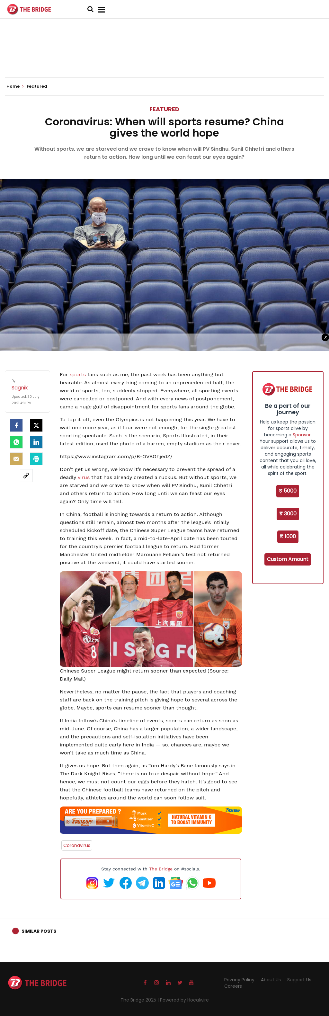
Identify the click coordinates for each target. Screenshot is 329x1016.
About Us (271, 979)
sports (78, 374)
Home (15, 86)
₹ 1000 (288, 536)
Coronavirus (76, 845)
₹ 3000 (288, 513)
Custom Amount (287, 559)
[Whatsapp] (16, 442)
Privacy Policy (239, 979)
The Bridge (161, 868)
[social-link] (26, 475)
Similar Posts (39, 931)
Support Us (299, 979)
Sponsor (302, 435)
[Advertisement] (164, 58)
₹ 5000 (288, 491)
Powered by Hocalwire (184, 1000)
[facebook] (16, 425)
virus (84, 477)
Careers (233, 986)
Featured (164, 109)
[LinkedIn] (36, 442)
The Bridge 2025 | (140, 1000)
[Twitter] (36, 425)
